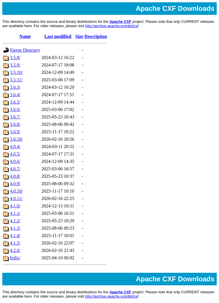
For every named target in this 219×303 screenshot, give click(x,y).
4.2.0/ (15, 250)
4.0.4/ (15, 146)
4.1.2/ (15, 220)
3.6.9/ (15, 131)
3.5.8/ (15, 57)
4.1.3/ (15, 228)
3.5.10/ (16, 72)
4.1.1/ (15, 213)
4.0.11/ (16, 198)
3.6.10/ (16, 139)
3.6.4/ (15, 94)
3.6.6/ (15, 109)
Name (25, 36)
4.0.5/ (15, 154)
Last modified (57, 36)
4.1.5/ (15, 243)
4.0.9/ (15, 183)
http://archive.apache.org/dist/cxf (111, 26)
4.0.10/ (16, 191)
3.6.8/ (15, 124)
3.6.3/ (15, 87)
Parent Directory (25, 50)
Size (79, 36)
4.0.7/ (15, 168)
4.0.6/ (15, 161)
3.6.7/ (15, 116)
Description (95, 36)
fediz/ (15, 257)
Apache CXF (120, 21)
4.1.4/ (15, 235)
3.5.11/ (16, 79)
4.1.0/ (15, 205)
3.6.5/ (15, 102)
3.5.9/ (15, 64)
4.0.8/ (15, 176)
